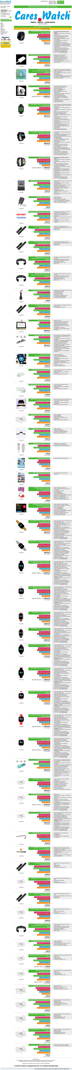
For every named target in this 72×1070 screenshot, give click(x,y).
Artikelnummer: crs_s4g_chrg (43, 386)
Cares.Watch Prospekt (44, 458)
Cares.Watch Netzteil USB (43, 197)
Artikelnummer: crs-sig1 (44, 762)
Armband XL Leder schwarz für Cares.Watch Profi (42, 894)
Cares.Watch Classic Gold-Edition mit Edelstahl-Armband (40, 521)
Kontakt (2, 24)
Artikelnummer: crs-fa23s (44, 648)
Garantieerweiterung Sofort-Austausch (40, 211)
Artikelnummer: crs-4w (45, 108)
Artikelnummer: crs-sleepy (44, 782)
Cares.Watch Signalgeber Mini (42, 335)
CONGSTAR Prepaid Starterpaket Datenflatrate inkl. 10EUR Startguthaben (41, 505)
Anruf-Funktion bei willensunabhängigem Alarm (42, 355)
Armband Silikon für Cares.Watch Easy (40, 1000)
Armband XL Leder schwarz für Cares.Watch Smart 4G (42, 242)
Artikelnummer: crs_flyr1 (44, 460)
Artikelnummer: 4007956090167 (42, 230)
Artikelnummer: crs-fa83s (44, 35)
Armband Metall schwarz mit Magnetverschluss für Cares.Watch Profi (41, 926)
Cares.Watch (6, 12)
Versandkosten (3, 33)
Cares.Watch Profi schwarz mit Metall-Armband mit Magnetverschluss (40, 562)
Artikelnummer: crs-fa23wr (44, 695)
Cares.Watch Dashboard (43, 320)
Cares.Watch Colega (44, 86)
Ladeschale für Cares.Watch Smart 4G (40, 384)
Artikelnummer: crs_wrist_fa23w (43, 1032)
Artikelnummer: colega (45, 88)
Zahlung (2, 34)
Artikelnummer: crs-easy (44, 814)
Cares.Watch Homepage (5, 6)
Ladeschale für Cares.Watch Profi (41, 369)
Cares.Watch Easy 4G (44, 157)
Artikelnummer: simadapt (44, 1046)
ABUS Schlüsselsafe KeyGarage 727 (40, 180)
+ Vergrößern (21, 42)
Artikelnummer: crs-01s (44, 632)
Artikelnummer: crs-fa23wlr (44, 718)
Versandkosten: (45, 38)
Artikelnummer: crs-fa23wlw (43, 741)
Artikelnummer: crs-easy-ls (44, 796)
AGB (1, 27)
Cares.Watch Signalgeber (43, 759)
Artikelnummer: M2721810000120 (42, 866)
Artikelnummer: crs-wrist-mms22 (42, 278)
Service (2, 25)
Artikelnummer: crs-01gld (44, 524)
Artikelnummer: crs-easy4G (44, 159)
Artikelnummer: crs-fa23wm (44, 590)
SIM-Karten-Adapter (44, 1044)
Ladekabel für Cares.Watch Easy (41, 985)
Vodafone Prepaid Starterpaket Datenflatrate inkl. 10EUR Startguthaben (42, 489)
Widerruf (2, 28)
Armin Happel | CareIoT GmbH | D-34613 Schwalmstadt (38, 1063)
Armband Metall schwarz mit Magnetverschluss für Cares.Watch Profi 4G (41, 258)
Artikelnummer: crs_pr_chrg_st (43, 402)
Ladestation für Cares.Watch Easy (41, 428)
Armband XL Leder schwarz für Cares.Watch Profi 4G (42, 227)
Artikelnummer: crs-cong (44, 508)
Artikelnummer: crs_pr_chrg (43, 372)
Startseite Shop (6, 11)
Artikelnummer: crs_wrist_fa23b (43, 1017)
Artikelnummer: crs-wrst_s (44, 851)
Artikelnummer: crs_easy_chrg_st (42, 431)
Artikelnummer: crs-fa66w (44, 135)
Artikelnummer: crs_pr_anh (44, 292)
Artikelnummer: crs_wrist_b (44, 958)
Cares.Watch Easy (45, 812)
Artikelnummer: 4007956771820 (42, 245)
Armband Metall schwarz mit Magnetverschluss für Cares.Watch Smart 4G (41, 275)
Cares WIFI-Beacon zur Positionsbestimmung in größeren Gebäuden (41, 71)
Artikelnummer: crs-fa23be (44, 564)
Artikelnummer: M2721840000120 (42, 881)
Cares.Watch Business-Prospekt (41, 473)
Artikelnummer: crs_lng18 (44, 445)
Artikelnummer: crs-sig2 (44, 337)
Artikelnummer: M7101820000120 (42, 912)
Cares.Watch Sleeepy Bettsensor (41, 833)
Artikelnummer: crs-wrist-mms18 (42, 929)
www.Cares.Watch (43, 22)
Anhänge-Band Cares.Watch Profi (41, 290)
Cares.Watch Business (6, 13)
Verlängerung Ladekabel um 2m (41, 443)
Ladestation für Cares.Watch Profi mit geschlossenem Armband (40, 400)
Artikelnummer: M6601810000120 (42, 897)
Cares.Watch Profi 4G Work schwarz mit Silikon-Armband (40, 132)
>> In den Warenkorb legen (44, 62)
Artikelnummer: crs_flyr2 (44, 475)
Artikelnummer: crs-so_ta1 (44, 214)
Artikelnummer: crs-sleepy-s (43, 835)
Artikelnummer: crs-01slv (44, 544)
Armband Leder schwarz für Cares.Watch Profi (42, 864)
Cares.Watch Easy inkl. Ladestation (40, 794)
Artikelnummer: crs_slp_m (44, 57)
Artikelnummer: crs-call (45, 357)
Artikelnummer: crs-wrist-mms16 (42, 261)
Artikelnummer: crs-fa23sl (44, 671)
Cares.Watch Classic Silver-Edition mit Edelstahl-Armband (40, 542)
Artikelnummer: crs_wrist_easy (43, 1002)
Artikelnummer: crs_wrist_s (44, 973)
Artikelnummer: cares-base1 (43, 74)
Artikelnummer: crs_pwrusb (44, 199)
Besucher (2, 26)
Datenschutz (3, 29)
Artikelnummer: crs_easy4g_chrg (42, 416)
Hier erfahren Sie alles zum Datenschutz (60, 1068)
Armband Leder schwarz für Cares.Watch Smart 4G (42, 306)
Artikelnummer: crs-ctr (45, 322)
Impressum (3, 30)
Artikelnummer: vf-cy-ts (44, 492)
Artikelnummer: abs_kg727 (44, 183)
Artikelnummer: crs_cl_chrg (44, 943)
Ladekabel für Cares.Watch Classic (41, 941)
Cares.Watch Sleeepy (6, 14)
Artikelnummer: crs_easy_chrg (43, 988)
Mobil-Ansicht (3, 7)
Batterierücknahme (4, 31)
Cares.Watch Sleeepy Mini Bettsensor (40, 55)
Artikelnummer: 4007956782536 (42, 308)
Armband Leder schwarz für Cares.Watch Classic (42, 971)
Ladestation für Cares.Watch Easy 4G (40, 414)
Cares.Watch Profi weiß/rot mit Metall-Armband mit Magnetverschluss (40, 587)
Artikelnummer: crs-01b (44, 615)
